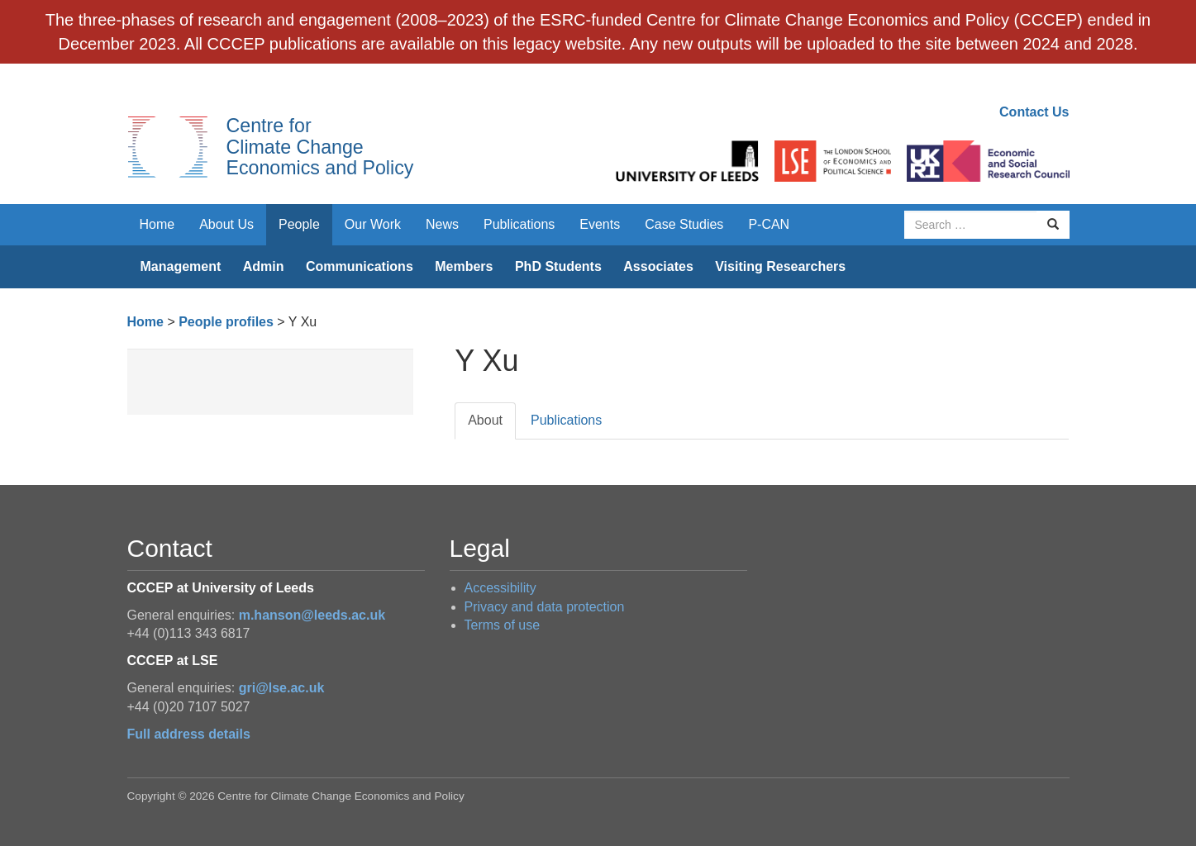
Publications (519, 224)
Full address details (188, 734)
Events (599, 224)
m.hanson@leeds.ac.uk (312, 615)
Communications (359, 266)
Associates (658, 266)
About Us (226, 224)
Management (181, 266)
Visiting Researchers (780, 266)
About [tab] (485, 420)
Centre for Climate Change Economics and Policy (320, 146)
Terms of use (503, 625)
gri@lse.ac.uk (282, 688)
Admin (263, 266)
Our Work (373, 224)
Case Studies (684, 224)
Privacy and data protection (545, 607)
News (442, 224)
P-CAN (768, 224)
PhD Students (558, 266)
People (299, 224)
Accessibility (500, 588)
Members (464, 266)
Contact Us (1034, 112)
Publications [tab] (566, 420)
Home (157, 224)
